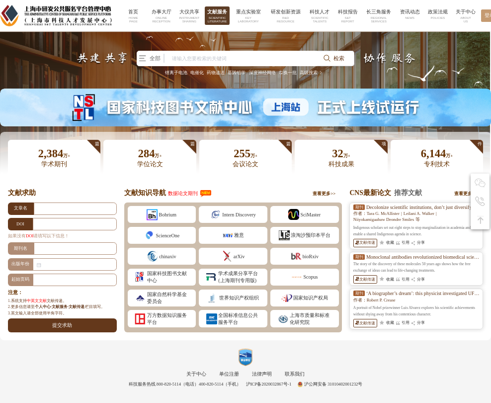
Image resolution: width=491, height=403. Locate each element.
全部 (151, 58)
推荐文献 (408, 193)
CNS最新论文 (370, 193)
